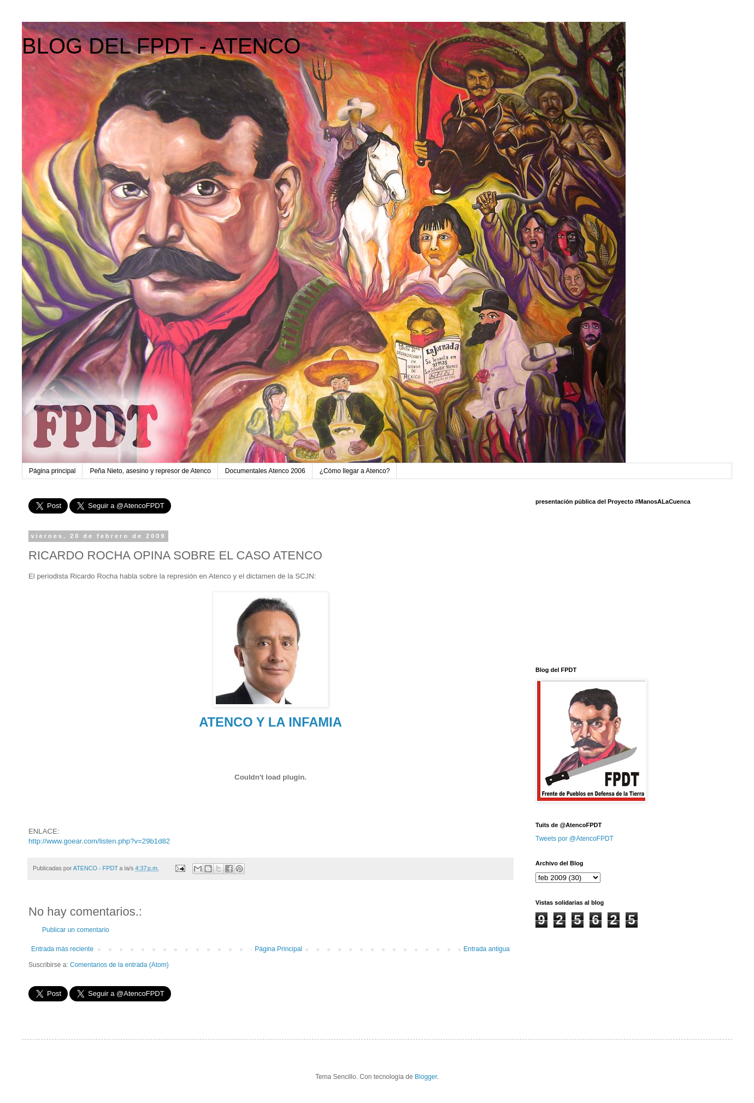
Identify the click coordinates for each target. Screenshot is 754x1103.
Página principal (52, 471)
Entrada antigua (486, 949)
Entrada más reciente (62, 949)
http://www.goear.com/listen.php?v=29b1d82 (99, 841)
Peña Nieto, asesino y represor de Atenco (150, 471)
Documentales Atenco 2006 (265, 471)
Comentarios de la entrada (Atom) (119, 965)
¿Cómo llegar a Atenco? (355, 471)
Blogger (426, 1077)
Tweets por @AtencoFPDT (574, 838)
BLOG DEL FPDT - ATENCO (161, 46)
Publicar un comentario (75, 930)
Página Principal (278, 949)
